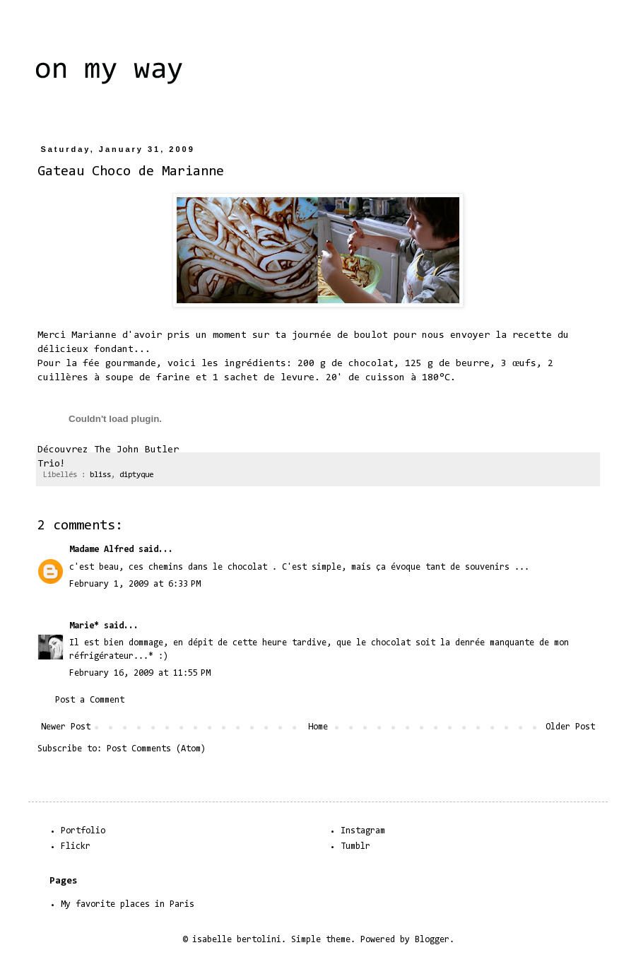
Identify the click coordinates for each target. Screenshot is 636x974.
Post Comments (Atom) (156, 748)
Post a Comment (89, 700)
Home (318, 727)
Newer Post (65, 727)
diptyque (136, 475)
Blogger (432, 939)
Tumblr (355, 846)
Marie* (84, 625)
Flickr (75, 846)
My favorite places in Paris (127, 904)
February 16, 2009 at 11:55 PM (140, 673)
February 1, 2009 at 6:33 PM (135, 584)
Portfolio (83, 830)
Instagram (363, 830)
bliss (100, 475)
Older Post (570, 727)
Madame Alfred (101, 549)
